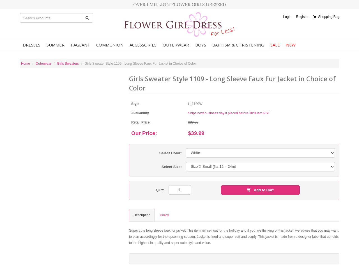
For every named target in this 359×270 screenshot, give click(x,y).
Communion (109, 45)
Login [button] (287, 17)
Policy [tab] (164, 215)
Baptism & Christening (238, 45)
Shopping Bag (326, 17)
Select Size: (172, 167)
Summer (56, 45)
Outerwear (176, 45)
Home (25, 64)
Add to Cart (260, 190)
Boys (200, 45)
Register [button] (302, 17)
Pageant (80, 45)
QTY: (160, 190)
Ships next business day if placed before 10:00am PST (229, 113)
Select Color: (170, 153)
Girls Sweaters (68, 64)
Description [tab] (142, 215)
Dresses (31, 45)
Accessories (143, 45)
